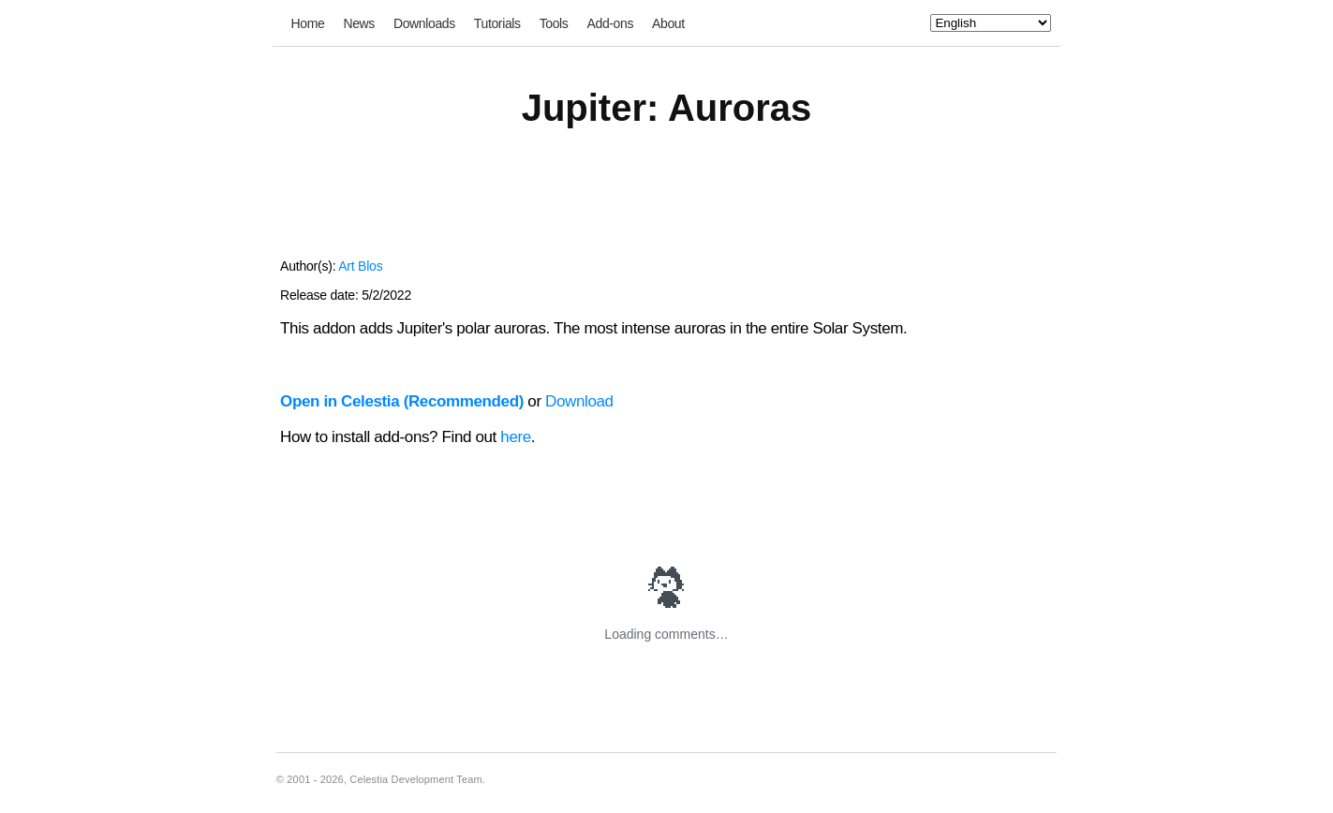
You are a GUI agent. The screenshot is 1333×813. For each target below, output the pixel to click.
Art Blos (360, 266)
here (515, 437)
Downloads (424, 23)
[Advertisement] (666, 204)
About (668, 23)
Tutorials (497, 23)
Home (308, 23)
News (359, 23)
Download (579, 401)
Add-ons (610, 23)
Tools (554, 23)
